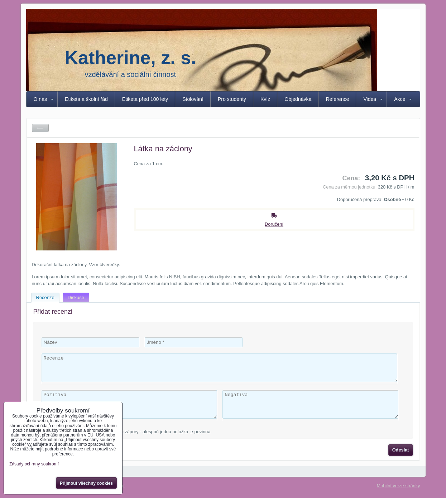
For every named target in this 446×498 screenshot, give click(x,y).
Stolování (192, 99)
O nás (40, 99)
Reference (337, 99)
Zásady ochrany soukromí (34, 464)
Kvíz (265, 99)
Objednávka (297, 99)
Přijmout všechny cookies (86, 483)
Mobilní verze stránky (398, 485)
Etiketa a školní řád (86, 99)
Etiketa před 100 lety (145, 99)
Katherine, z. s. (130, 57)
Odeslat (400, 450)
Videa (369, 99)
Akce (399, 99)
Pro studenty (232, 99)
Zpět (40, 128)
